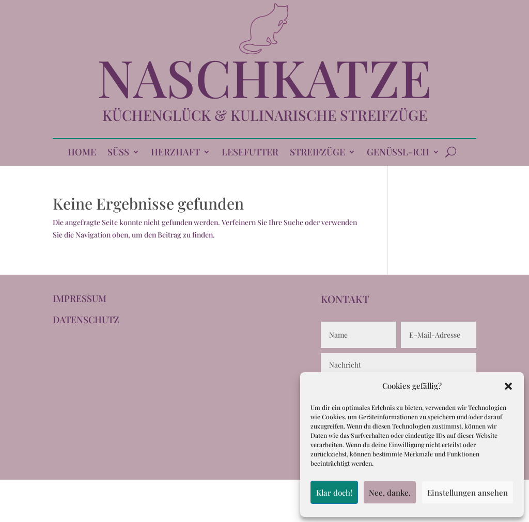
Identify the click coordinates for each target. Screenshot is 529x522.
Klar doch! (334, 492)
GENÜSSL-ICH (398, 153)
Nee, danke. (390, 492)
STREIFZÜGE (317, 153)
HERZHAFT (175, 153)
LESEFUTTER (250, 153)
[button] (508, 386)
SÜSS (118, 153)
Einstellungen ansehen (467, 492)
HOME (82, 153)
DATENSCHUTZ (86, 319)
